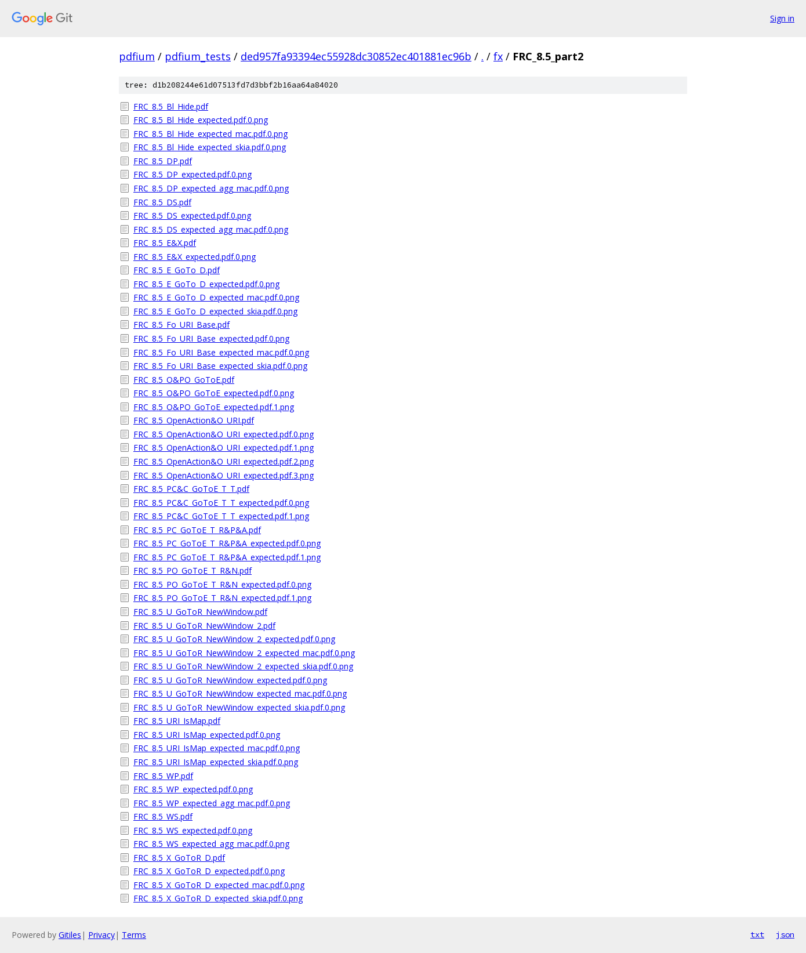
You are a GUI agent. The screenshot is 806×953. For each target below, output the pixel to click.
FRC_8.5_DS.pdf (162, 202)
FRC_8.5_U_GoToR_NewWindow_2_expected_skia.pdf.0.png (243, 666)
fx (498, 56)
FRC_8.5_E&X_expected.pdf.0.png (194, 256)
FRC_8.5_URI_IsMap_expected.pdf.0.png (206, 734)
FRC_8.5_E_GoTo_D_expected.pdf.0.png (206, 283)
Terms (134, 934)
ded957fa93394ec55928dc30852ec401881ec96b (356, 56)
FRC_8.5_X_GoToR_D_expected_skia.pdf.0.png (218, 898)
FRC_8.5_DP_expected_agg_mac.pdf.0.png (211, 188)
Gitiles (70, 934)
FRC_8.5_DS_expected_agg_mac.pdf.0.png (210, 229)
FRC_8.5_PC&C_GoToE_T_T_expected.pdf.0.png (221, 502)
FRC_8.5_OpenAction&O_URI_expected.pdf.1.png (223, 447)
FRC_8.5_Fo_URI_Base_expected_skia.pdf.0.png (220, 365)
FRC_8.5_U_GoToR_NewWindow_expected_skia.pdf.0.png (239, 707)
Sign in (782, 18)
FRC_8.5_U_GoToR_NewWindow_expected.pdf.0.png (230, 680)
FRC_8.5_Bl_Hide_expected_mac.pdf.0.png (210, 133)
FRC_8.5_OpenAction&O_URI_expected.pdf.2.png (223, 461)
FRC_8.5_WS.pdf (163, 816)
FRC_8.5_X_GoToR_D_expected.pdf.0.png (209, 870)
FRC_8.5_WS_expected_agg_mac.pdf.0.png (211, 843)
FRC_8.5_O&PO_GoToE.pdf (183, 379)
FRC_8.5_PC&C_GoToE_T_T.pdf (191, 488)
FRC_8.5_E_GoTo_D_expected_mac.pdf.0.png (216, 297)
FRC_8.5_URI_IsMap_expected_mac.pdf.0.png (216, 747)
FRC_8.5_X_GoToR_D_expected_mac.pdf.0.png (218, 884)
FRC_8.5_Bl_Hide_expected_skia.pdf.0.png (209, 147)
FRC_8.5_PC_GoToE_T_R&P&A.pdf (197, 529)
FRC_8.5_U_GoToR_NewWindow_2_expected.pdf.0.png (234, 638)
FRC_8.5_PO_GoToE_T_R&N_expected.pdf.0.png (222, 584)
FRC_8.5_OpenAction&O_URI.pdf (193, 420)
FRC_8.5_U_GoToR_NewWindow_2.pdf (204, 625)
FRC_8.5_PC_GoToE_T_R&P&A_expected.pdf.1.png (227, 557)
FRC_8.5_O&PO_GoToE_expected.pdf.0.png (213, 392)
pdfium (137, 56)
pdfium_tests (198, 56)
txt (757, 934)
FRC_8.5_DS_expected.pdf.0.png (192, 215)
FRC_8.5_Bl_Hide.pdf (170, 106)
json (785, 934)
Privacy (101, 934)
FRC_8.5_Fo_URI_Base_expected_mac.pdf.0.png (221, 352)
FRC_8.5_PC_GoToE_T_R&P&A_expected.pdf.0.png (227, 543)
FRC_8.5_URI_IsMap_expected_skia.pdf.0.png (215, 761)
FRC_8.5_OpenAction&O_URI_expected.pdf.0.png (223, 434)
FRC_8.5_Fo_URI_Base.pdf (181, 324)
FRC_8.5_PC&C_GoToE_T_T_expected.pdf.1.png (221, 515)
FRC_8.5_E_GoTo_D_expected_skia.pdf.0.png (215, 311)
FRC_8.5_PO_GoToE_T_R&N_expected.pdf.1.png (222, 597)
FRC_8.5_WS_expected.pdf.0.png (192, 830)
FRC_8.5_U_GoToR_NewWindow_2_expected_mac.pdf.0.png (244, 652)
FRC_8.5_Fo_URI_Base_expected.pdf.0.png (211, 338)
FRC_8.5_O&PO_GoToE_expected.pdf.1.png (213, 406)
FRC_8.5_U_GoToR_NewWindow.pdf (200, 611)
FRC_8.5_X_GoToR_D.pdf (179, 857)
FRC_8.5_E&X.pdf (164, 242)
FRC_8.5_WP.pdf (163, 775)
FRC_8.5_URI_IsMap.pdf (176, 720)
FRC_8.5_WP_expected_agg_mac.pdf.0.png (211, 803)
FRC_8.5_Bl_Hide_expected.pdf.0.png (200, 119)
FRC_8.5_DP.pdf (162, 160)
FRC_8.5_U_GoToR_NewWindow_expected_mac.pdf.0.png (240, 693)
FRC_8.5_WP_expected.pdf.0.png (193, 789)
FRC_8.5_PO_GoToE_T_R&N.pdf (192, 570)
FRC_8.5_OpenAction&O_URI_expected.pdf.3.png (223, 475)
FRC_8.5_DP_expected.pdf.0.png (192, 174)
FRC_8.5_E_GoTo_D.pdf (176, 270)
